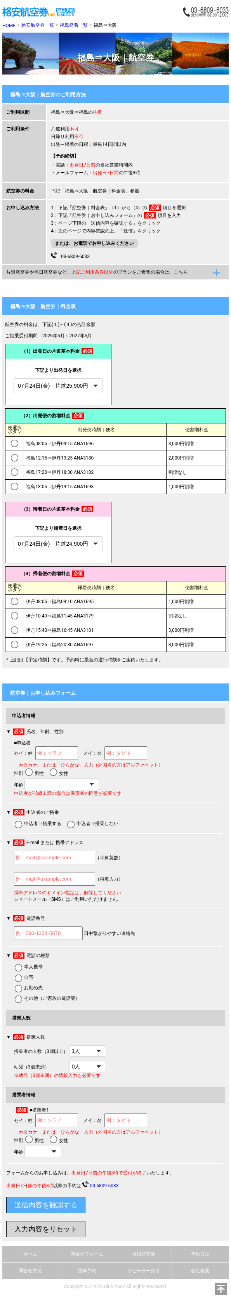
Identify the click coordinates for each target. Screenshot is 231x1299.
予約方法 (200, 1254)
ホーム (30, 1254)
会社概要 (200, 1270)
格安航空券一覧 (37, 25)
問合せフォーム (87, 1254)
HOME (9, 25)
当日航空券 (143, 1254)
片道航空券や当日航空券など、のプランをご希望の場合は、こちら (97, 272)
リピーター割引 (143, 1270)
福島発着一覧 (74, 25)
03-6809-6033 (70, 255)
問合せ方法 (30, 1270)
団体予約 (87, 1270)
